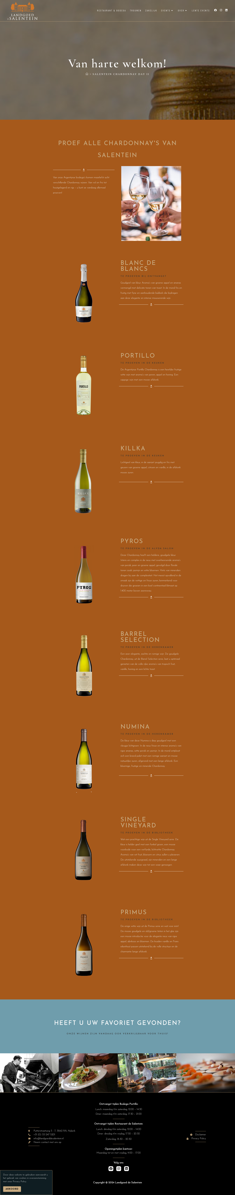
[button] (3, 1073)
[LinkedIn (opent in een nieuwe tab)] (226, 10)
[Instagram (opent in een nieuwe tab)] (221, 10)
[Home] (87, 74)
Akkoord (12, 1189)
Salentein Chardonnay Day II (121, 74)
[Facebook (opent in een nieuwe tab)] (215, 10)
